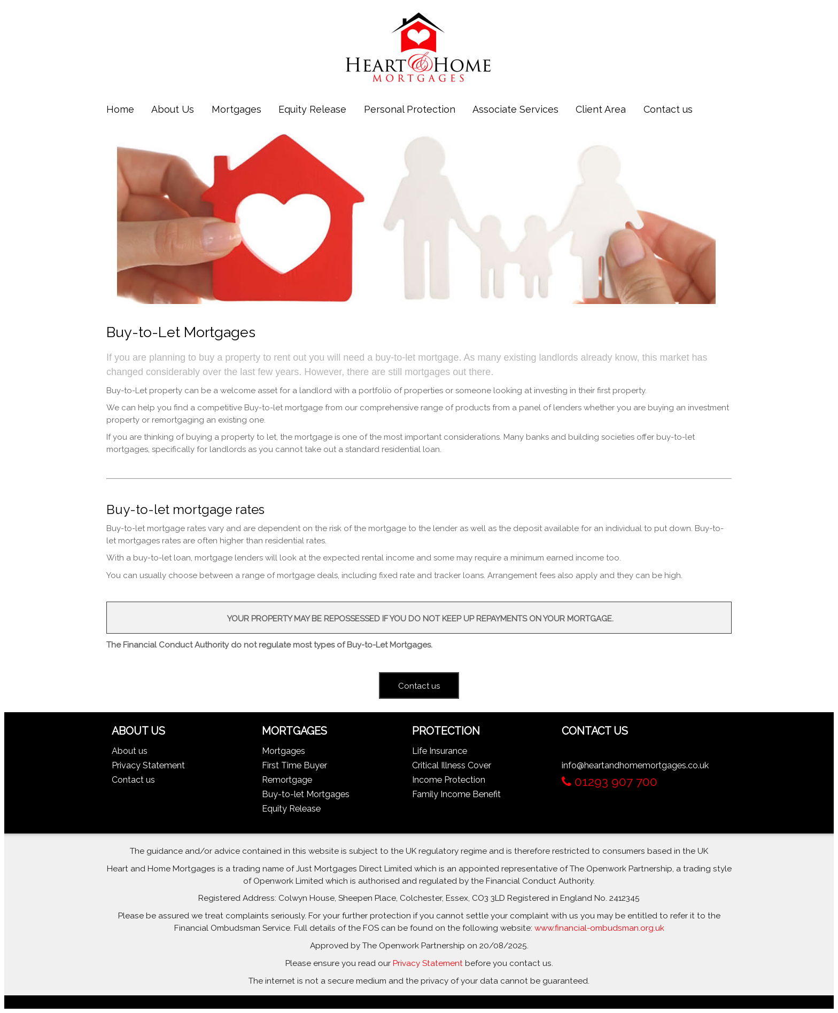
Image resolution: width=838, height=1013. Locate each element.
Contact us (668, 109)
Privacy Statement (148, 765)
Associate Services (515, 109)
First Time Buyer (294, 765)
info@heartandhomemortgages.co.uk (635, 765)
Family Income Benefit (456, 794)
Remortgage (287, 780)
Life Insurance (439, 751)
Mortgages (236, 109)
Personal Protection (409, 109)
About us (130, 751)
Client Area (601, 109)
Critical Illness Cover (451, 765)
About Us (172, 109)
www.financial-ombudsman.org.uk (599, 928)
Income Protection (448, 780)
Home (120, 109)
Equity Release (312, 109)
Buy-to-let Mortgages (306, 794)
